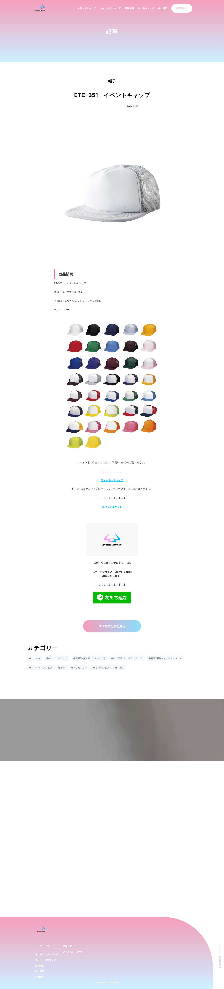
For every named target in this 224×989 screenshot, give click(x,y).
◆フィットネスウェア (40, 667)
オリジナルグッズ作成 (46, 954)
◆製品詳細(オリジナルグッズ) (89, 658)
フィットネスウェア (110, 8)
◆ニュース (34, 658)
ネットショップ (146, 8)
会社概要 (162, 8)
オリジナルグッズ (86, 8)
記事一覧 (67, 946)
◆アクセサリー (79, 667)
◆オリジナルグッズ (56, 658)
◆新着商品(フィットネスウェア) (166, 658)
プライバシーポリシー (74, 951)
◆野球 (61, 667)
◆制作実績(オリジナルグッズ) (127, 658)
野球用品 (129, 8)
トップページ (42, 946)
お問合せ (39, 976)
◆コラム (119, 667)
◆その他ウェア (101, 667)
